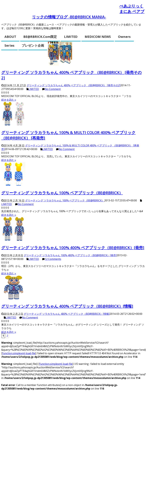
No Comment (53, 89)
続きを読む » (8, 100)
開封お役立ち (104, 7)
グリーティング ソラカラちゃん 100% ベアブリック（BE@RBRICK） (62, 192)
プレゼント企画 (33, 45)
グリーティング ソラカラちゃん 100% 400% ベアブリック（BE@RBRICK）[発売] (72, 247)
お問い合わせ (36, 7)
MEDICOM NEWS (98, 36)
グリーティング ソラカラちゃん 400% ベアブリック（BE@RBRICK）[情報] (67, 306)
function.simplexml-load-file (18, 353)
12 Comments (53, 259)
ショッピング (17, 16)
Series (9, 45)
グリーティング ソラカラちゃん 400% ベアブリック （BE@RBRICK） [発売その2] (73, 85)
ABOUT (10, 36)
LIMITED (70, 36)
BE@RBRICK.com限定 (40, 36)
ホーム (11, 7)
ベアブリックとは (70, 7)
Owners (124, 36)
